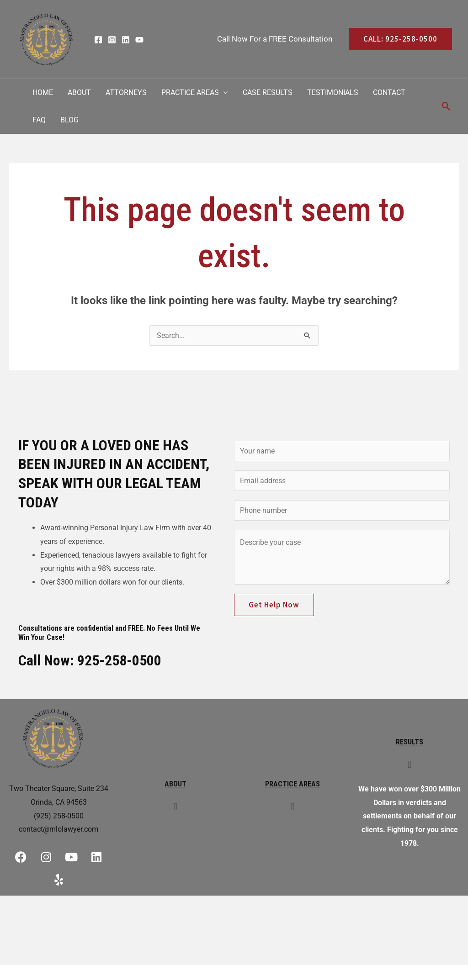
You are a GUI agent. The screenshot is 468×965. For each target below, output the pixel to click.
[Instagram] (112, 40)
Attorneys (126, 92)
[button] (175, 806)
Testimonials (332, 92)
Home (42, 92)
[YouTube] (139, 40)
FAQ (39, 120)
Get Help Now (274, 605)
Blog (69, 120)
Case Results (267, 92)
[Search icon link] (446, 106)
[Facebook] (98, 40)
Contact (389, 92)
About (79, 92)
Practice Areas (190, 92)
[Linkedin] (126, 40)
